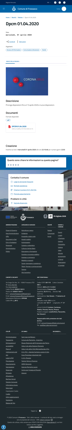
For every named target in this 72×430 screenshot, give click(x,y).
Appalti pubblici (26, 239)
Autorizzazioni (25, 242)
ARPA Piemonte (26, 364)
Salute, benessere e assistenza (31, 263)
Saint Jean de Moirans (28, 337)
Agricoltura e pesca (27, 230)
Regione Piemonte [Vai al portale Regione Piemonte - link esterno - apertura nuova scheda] (11, 2)
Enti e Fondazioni (11, 242)
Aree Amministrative (12, 233)
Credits (8, 394)
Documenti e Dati (11, 239)
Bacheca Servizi (11, 379)
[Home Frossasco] (23, 8)
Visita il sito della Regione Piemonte (32, 346)
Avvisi (49, 236)
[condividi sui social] (10, 41)
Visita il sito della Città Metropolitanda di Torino (36, 349)
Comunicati (51, 233)
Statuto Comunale (11, 382)
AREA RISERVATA (35, 427)
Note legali (9, 388)
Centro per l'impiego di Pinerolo (31, 370)
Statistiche (9, 400)
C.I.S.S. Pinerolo (26, 358)
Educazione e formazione (29, 251)
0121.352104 (12, 285)
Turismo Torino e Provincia (29, 361)
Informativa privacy (12, 385)
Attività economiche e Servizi (62, 256)
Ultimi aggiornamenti (12, 397)
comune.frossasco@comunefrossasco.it (22, 296)
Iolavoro (23, 373)
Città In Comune (45, 420)
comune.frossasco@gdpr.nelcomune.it (53, 323)
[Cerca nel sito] (64, 9)
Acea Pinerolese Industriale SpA (31, 355)
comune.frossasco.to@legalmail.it (20, 294)
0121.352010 (13, 287)
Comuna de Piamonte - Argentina (31, 340)
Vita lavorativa (25, 272)
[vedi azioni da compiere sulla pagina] (21, 41)
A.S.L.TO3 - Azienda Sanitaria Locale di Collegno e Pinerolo (39, 352)
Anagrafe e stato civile (28, 236)
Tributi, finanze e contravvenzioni (31, 266)
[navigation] (4, 9)
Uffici (7, 236)
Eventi (60, 232)
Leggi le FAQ (10, 358)
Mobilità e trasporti (27, 260)
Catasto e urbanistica (28, 245)
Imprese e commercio (28, 257)
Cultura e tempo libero (28, 248)
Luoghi (60, 235)
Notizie (20, 17)
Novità (14, 17)
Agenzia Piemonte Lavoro (29, 367)
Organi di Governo (11, 230)
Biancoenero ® (51, 422)
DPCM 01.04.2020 (19, 126)
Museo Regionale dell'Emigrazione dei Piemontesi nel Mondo (40, 343)
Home (8, 17)
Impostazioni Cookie (12, 391)
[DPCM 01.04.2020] (9, 126)
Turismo (23, 269)
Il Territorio (61, 238)
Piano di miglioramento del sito (11, 352)
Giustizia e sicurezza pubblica (30, 254)
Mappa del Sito (10, 403)
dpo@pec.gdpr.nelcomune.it (48, 325)
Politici (8, 251)
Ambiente (24, 233)
